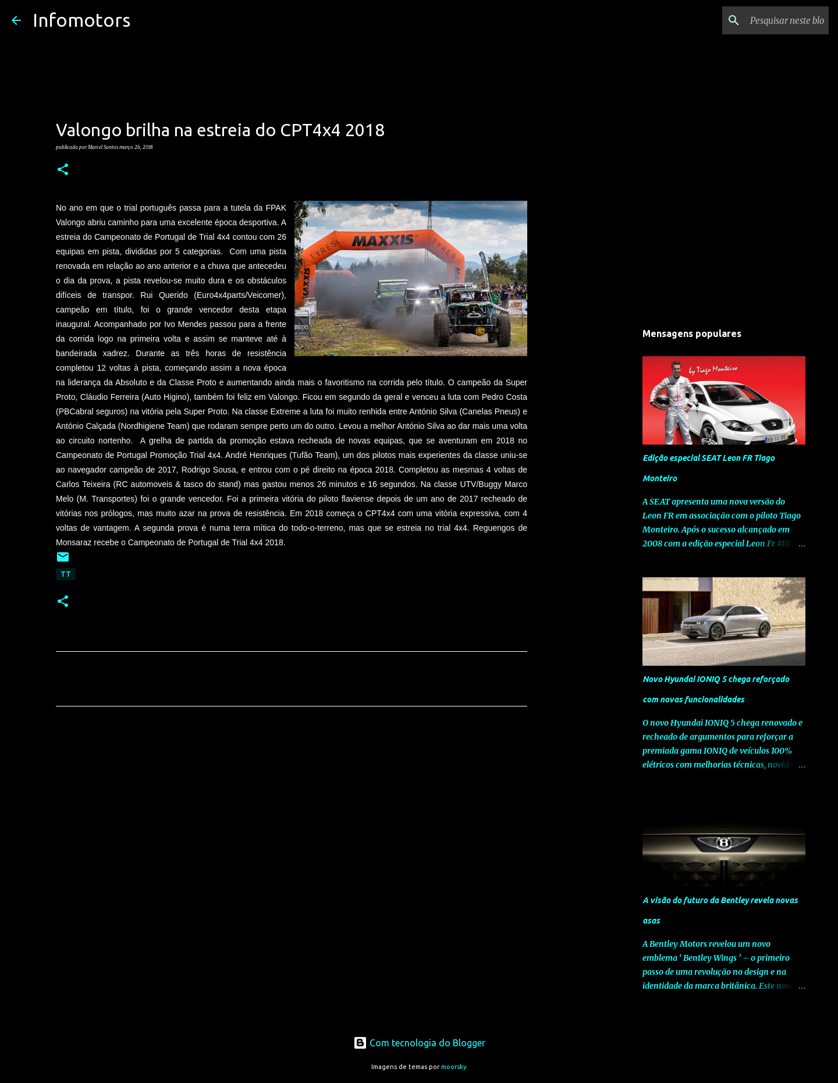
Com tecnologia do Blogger (419, 1043)
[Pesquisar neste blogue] (767, 20)
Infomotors (81, 19)
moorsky (454, 1066)
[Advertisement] (292, 824)
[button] (63, 169)
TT (66, 574)
